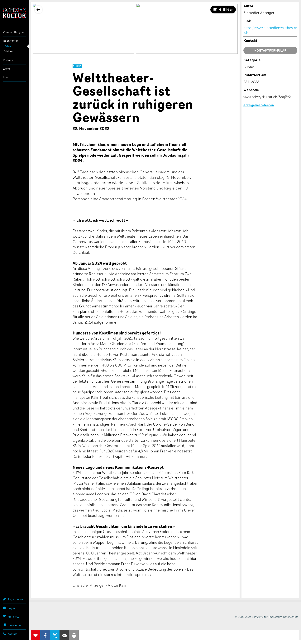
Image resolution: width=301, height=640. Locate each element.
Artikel (8, 46)
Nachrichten (10, 41)
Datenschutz (290, 617)
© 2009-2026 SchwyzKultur (251, 617)
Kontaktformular (270, 50)
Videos (8, 51)
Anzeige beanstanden (258, 105)
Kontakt (10, 634)
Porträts (8, 60)
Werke (7, 69)
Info (5, 77)
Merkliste (11, 616)
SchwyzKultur (14, 13)
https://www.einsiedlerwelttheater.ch (270, 30)
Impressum (275, 617)
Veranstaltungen (13, 32)
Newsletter (12, 625)
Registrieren (13, 599)
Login (9, 608)
